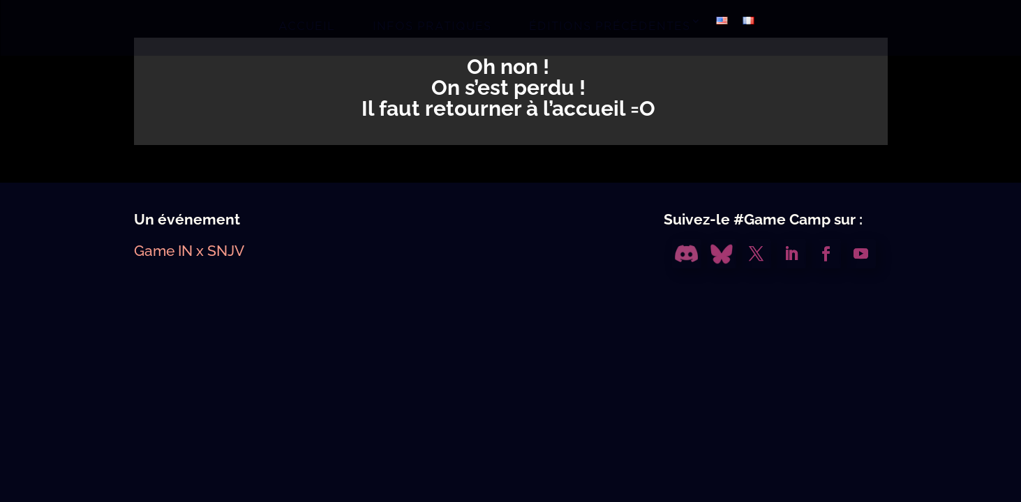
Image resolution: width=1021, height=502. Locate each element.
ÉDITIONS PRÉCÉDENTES (609, 26)
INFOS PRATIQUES (432, 26)
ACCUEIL (306, 26)
